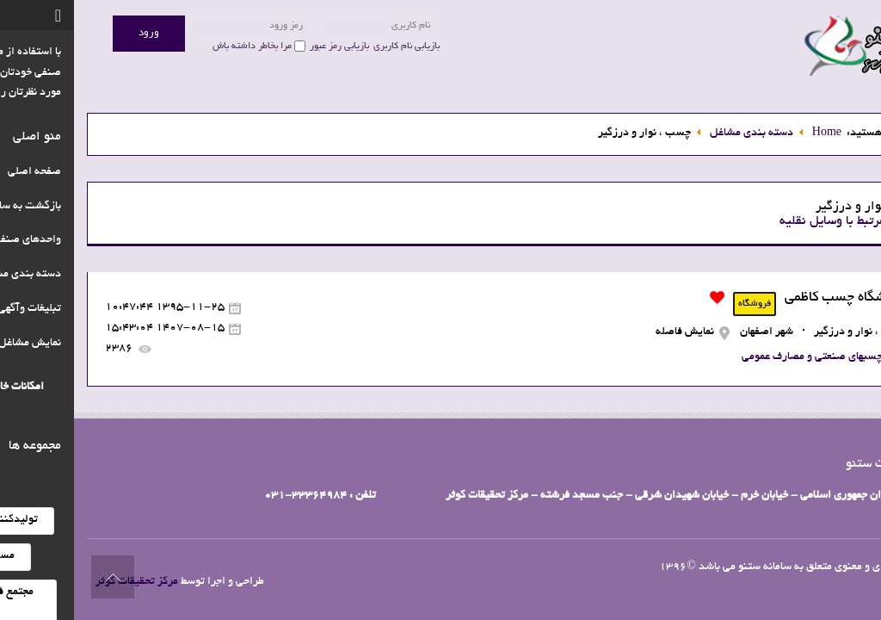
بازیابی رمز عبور (265, 46)
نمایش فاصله (611, 332)
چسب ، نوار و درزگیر (786, 332)
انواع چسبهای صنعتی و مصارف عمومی (750, 357)
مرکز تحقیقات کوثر (63, 582)
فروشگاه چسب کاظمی (772, 298)
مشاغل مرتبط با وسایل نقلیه (777, 221)
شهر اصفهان (692, 332)
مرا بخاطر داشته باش (178, 46)
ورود (75, 33)
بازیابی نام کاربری (332, 46)
